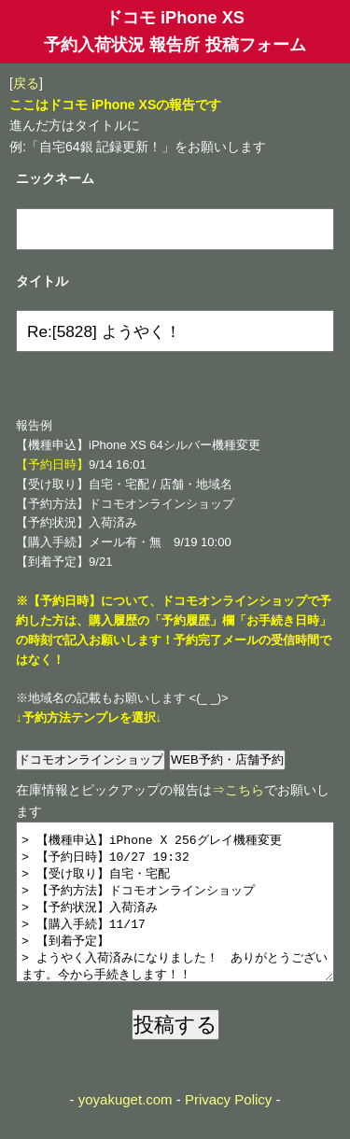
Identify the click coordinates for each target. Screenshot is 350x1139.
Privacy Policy (228, 1127)
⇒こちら (238, 789)
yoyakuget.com (125, 1127)
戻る (26, 83)
